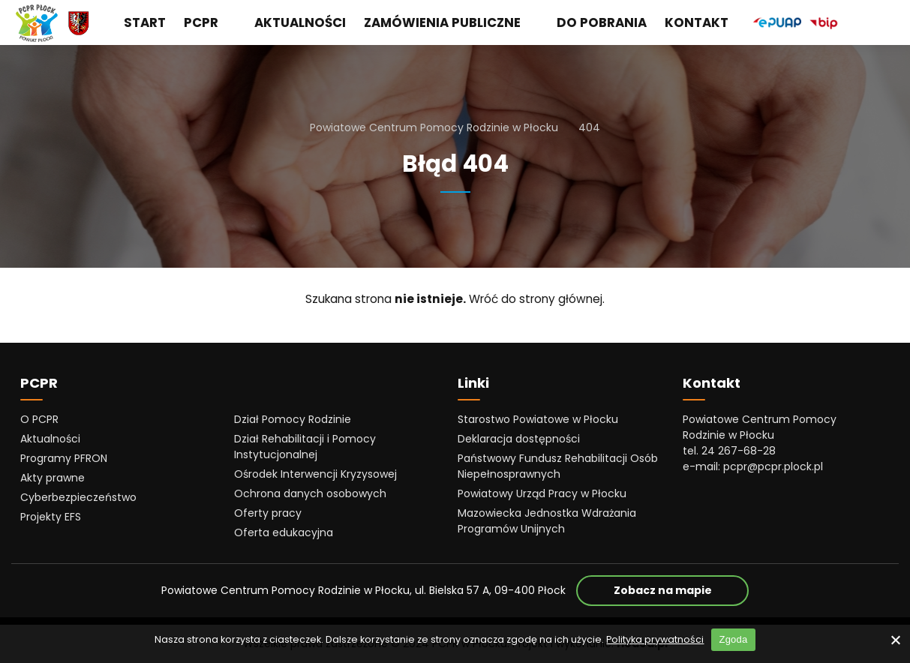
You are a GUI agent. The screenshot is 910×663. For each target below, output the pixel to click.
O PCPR (39, 419)
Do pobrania (602, 23)
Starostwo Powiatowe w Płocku (538, 419)
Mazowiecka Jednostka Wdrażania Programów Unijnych (547, 521)
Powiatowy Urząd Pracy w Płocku (542, 493)
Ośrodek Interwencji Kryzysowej (315, 474)
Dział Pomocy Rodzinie (292, 419)
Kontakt (696, 23)
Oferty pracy (268, 513)
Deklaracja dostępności (519, 438)
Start (145, 23)
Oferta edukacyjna (283, 532)
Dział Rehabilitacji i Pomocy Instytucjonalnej (305, 446)
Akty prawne (52, 477)
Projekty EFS (50, 516)
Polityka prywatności (655, 639)
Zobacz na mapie (681, 590)
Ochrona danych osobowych (310, 493)
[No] (894, 639)
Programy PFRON (63, 458)
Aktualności (300, 23)
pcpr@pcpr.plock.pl (773, 466)
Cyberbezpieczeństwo (78, 497)
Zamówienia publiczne (451, 22)
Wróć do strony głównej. (537, 299)
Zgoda (733, 639)
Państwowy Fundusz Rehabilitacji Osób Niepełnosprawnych (558, 466)
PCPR (210, 22)
